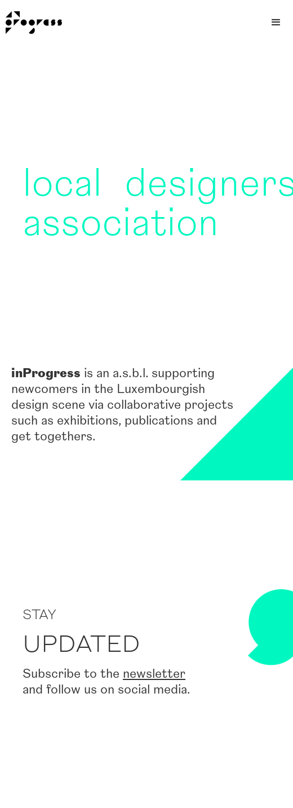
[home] (31, 22)
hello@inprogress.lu (220, 776)
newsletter (154, 466)
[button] (276, 22)
